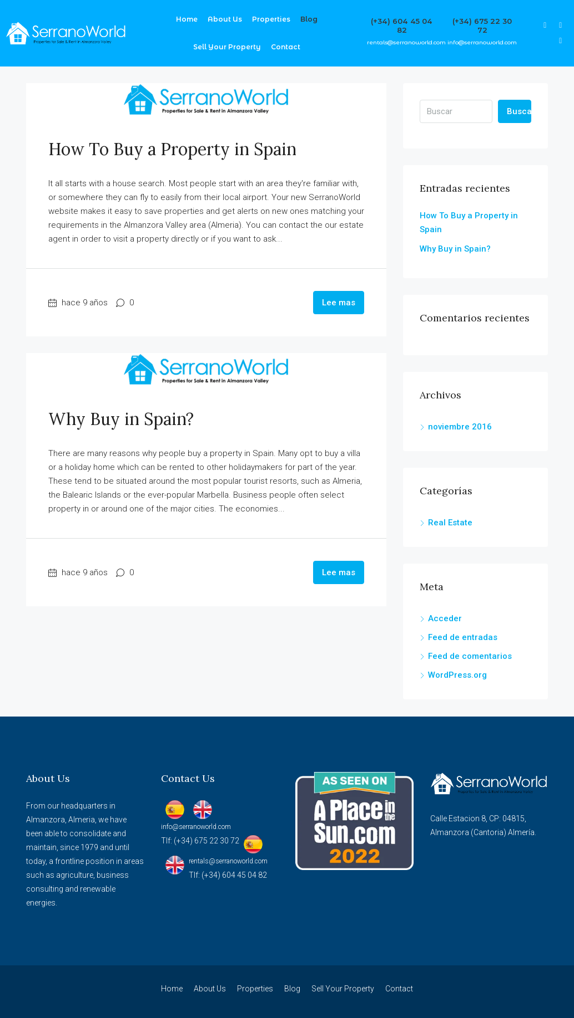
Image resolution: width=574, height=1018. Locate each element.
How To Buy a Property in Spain (172, 149)
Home (187, 19)
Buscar (519, 111)
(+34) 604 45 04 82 (401, 25)
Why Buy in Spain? (121, 418)
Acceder (445, 618)
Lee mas (338, 303)
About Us (225, 19)
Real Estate (450, 523)
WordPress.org (457, 675)
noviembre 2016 (460, 427)
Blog (309, 19)
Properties (271, 19)
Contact (285, 47)
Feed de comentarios (470, 656)
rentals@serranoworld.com (406, 42)
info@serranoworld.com (482, 42)
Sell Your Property (227, 47)
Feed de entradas (462, 637)
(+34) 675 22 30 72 (482, 25)
